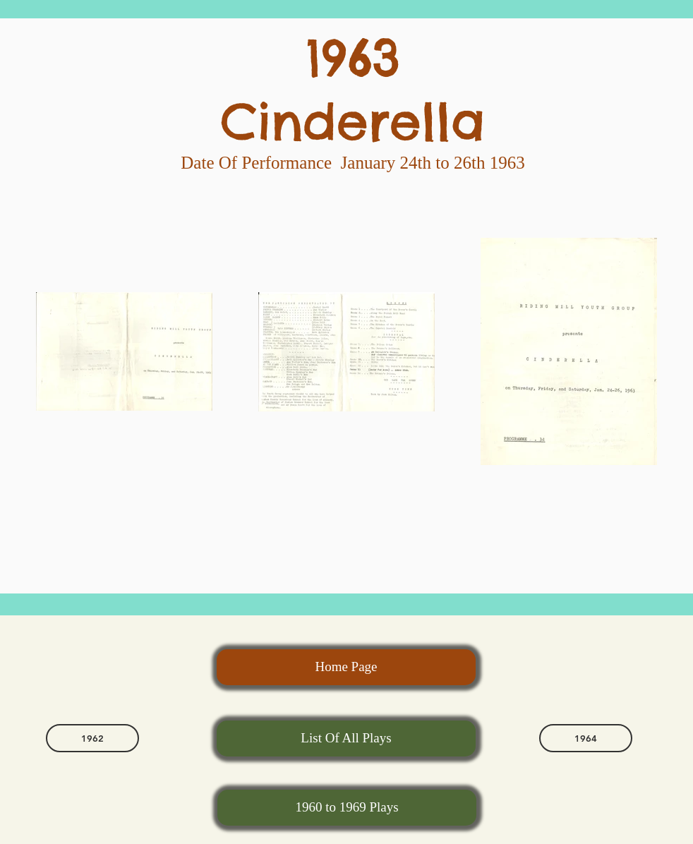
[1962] (92, 738)
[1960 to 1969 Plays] (346, 808)
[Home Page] (346, 667)
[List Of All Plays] (346, 738)
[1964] (585, 738)
